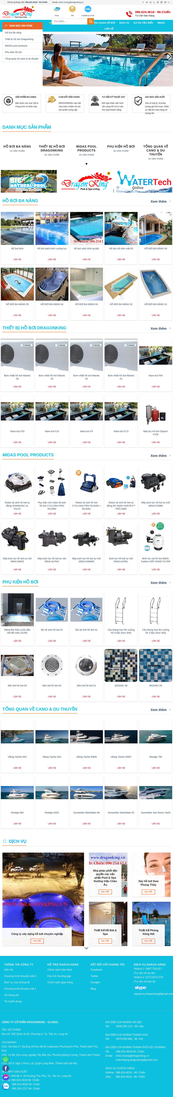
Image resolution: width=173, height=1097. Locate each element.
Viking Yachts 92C (51, 757)
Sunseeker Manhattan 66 (86, 812)
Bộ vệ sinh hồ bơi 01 (52, 629)
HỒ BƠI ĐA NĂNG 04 (52, 304)
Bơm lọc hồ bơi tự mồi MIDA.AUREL (121, 560)
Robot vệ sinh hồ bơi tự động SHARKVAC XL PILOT (17, 505)
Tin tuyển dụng (13, 1001)
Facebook (96, 969)
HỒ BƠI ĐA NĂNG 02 (121, 304)
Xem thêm (161, 201)
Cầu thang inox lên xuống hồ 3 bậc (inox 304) (155, 631)
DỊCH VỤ (124, 22)
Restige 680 (17, 812)
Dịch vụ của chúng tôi (17, 982)
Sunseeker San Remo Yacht (155, 812)
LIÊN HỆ (108, 28)
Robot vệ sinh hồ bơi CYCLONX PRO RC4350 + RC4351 (86, 505)
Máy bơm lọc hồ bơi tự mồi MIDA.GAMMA (86, 560)
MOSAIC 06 (121, 685)
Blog (93, 988)
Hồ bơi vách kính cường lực (52, 248)
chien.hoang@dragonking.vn (71, 2)
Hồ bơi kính (17, 248)
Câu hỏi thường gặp (59, 976)
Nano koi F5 (86, 431)
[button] (169, 56)
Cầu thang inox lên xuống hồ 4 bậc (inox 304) (121, 631)
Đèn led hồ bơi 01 (86, 685)
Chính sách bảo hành (59, 969)
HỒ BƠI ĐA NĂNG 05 (17, 304)
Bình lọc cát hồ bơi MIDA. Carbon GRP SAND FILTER (155, 560)
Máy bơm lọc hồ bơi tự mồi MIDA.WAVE (17, 560)
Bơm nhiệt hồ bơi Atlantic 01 (121, 377)
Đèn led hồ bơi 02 (52, 685)
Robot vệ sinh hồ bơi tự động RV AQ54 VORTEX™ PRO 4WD (121, 505)
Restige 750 (155, 757)
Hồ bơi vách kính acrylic (86, 248)
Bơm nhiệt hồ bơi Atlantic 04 (17, 377)
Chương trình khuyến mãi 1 (20, 988)
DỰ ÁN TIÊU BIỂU (143, 22)
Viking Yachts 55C (17, 757)
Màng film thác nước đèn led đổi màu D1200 (17, 631)
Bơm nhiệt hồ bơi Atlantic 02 (86, 377)
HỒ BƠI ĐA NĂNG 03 (86, 304)
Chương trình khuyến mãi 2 (20, 976)
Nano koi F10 (52, 431)
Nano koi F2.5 (121, 431)
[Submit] (90, 21)
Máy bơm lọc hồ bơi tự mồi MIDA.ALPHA (52, 560)
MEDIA (161, 22)
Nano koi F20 (17, 431)
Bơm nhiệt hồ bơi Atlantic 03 (52, 377)
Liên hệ (8, 969)
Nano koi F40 (156, 375)
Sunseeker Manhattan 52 (121, 812)
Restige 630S (52, 812)
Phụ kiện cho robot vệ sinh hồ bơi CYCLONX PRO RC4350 (52, 505)
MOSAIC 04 (155, 685)
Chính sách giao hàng (60, 982)
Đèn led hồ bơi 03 (17, 685)
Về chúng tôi (11, 995)
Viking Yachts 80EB (86, 757)
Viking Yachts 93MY (121, 757)
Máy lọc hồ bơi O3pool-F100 (155, 433)
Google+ (96, 982)
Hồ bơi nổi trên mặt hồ (121, 248)
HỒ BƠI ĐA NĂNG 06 (155, 248)
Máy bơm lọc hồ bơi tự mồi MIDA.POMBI (155, 504)
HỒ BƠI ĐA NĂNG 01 (155, 304)
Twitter (94, 976)
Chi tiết (37, 941)
